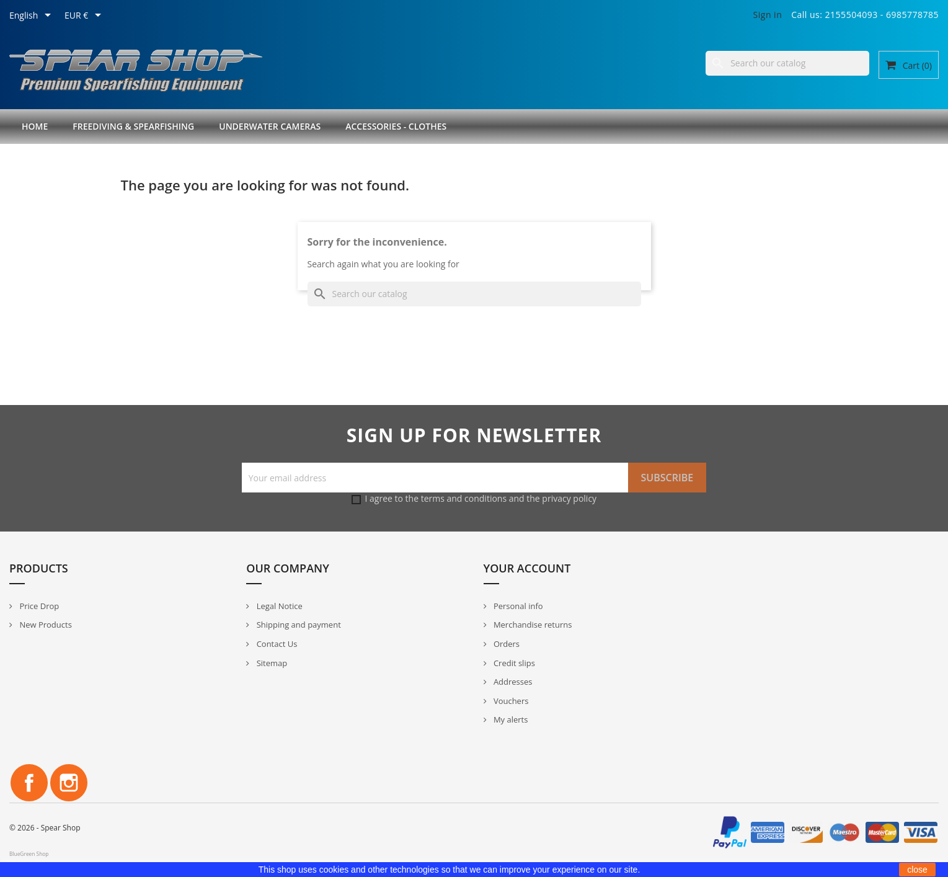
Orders (506, 643)
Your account (527, 568)
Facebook (29, 782)
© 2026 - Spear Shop (45, 827)
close (917, 870)
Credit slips (513, 663)
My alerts (510, 719)
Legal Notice (278, 606)
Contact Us (275, 643)
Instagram (68, 782)
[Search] (787, 63)
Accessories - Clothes (395, 126)
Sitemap (270, 663)
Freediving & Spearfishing (133, 126)
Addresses (512, 681)
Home (35, 126)
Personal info (517, 606)
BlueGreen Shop (28, 853)
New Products (44, 624)
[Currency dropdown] (84, 16)
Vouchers (510, 700)
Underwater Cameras (270, 126)
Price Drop (38, 606)
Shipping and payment (297, 624)
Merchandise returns (532, 624)
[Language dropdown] (32, 16)
